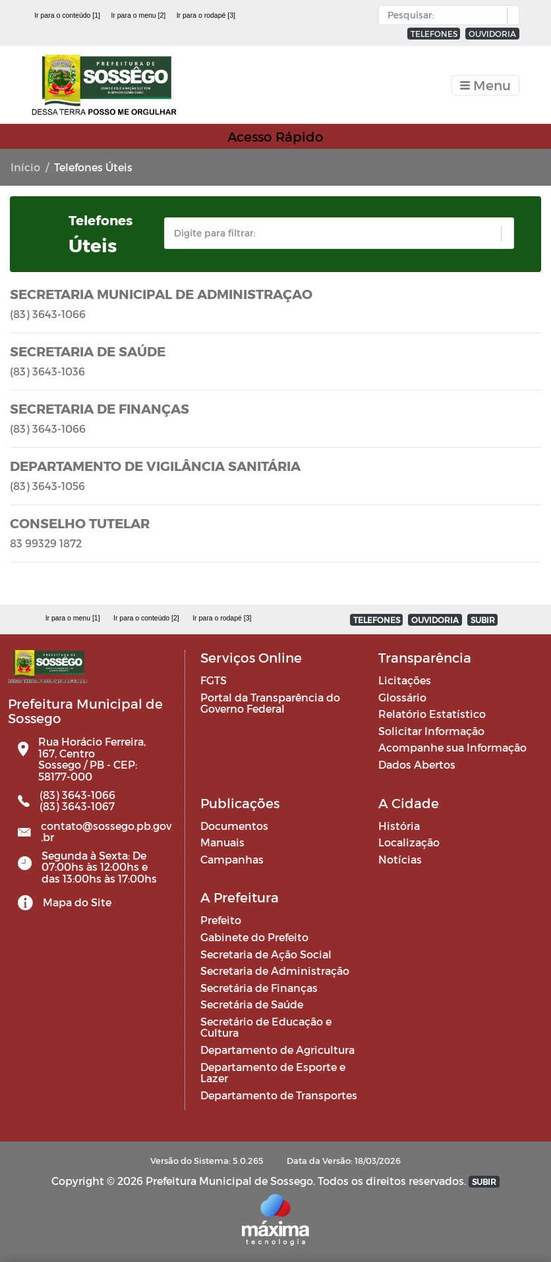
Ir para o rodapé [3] (206, 15)
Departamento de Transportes (278, 1095)
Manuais (222, 842)
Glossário (402, 697)
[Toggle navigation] (485, 85)
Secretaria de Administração (274, 970)
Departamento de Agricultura (277, 1049)
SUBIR (483, 619)
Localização (409, 842)
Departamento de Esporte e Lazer (272, 1072)
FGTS (213, 680)
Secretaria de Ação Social (266, 954)
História (399, 825)
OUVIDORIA (492, 33)
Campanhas (232, 859)
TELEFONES (434, 33)
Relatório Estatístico (432, 713)
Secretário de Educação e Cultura (266, 1027)
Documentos (234, 825)
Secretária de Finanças (259, 987)
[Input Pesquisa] (446, 15)
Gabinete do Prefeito (254, 937)
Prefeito (220, 920)
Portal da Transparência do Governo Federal (270, 703)
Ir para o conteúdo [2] (146, 618)
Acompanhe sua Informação (452, 747)
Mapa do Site (77, 902)
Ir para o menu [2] (138, 15)
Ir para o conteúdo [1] (67, 15)
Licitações (404, 680)
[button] (510, 16)
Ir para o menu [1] (72, 618)
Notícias (400, 859)
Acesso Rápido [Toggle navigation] (275, 136)
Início (25, 167)
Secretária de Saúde (251, 1004)
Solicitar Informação (431, 731)
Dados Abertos (416, 764)
